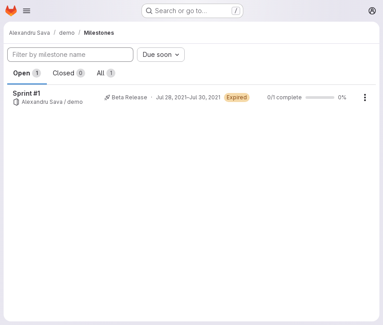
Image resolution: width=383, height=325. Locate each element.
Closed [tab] (69, 73)
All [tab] (106, 73)
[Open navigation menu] (26, 11)
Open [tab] (27, 73)
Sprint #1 (26, 93)
